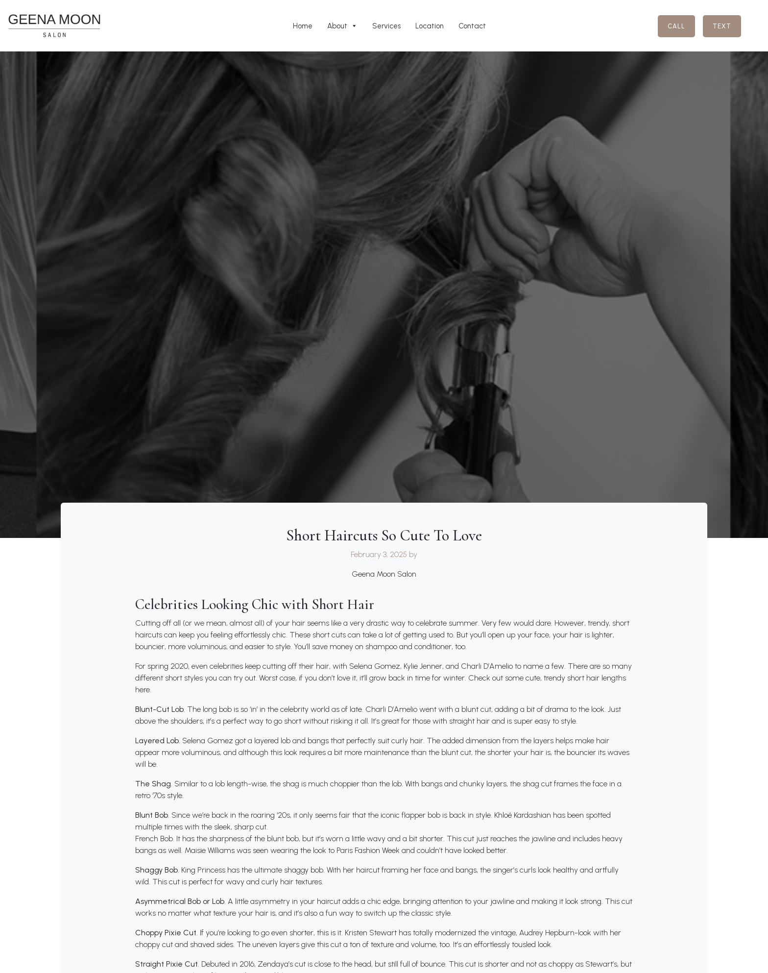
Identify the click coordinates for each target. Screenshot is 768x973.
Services (386, 26)
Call (676, 26)
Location (429, 26)
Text (722, 26)
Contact (472, 26)
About (342, 26)
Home (302, 26)
